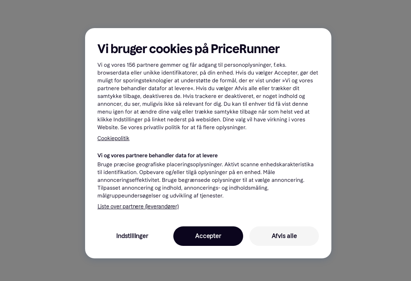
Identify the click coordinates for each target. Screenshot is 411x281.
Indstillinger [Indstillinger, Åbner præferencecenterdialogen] (132, 236)
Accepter (208, 236)
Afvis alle (284, 236)
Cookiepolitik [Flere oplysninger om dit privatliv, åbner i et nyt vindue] (114, 138)
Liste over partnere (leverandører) (138, 206)
